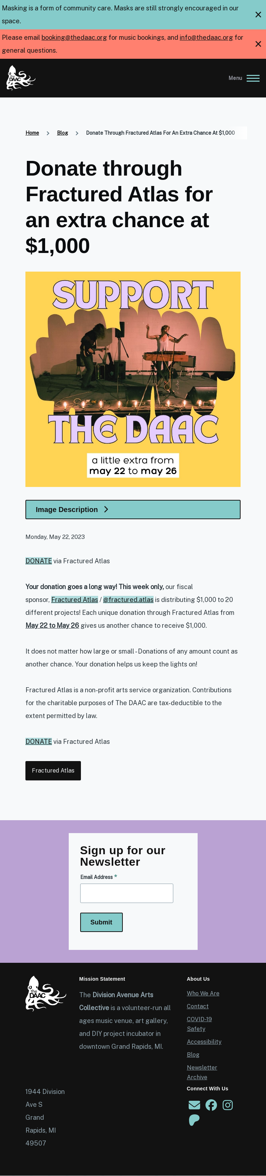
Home (32, 133)
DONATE (38, 561)
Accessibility (204, 1041)
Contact (198, 1006)
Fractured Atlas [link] (74, 599)
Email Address (96, 877)
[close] (258, 15)
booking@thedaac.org (74, 37)
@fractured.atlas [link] (128, 599)
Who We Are (203, 993)
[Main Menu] (242, 78)
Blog (62, 133)
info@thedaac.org (206, 37)
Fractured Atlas (53, 770)
